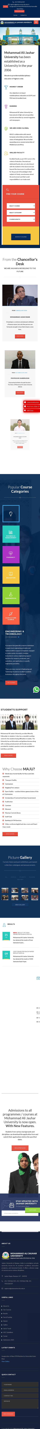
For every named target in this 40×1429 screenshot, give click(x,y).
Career (15, 15)
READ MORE (20, 320)
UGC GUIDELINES (19, 11)
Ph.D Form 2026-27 (32, 406)
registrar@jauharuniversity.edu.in (19, 4)
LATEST (5, 6)
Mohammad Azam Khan (20, 314)
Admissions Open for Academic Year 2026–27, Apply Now (21, 19)
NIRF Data (28, 410)
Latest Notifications (31, 402)
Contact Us (23, 15)
